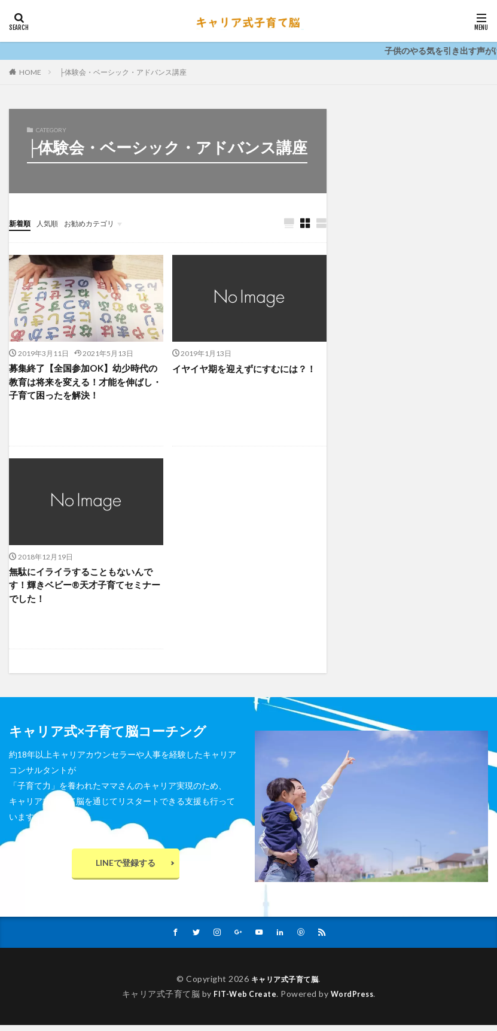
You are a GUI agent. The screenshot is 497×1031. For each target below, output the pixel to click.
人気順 (52, 223)
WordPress (355, 999)
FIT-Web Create (242, 999)
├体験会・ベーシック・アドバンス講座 (123, 72)
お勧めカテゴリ (100, 223)
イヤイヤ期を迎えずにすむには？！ (248, 369)
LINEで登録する (125, 867)
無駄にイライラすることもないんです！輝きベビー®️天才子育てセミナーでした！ (85, 588)
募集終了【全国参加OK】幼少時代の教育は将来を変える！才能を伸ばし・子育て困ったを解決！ (85, 383)
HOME (30, 71)
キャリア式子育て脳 (285, 985)
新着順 (21, 223)
